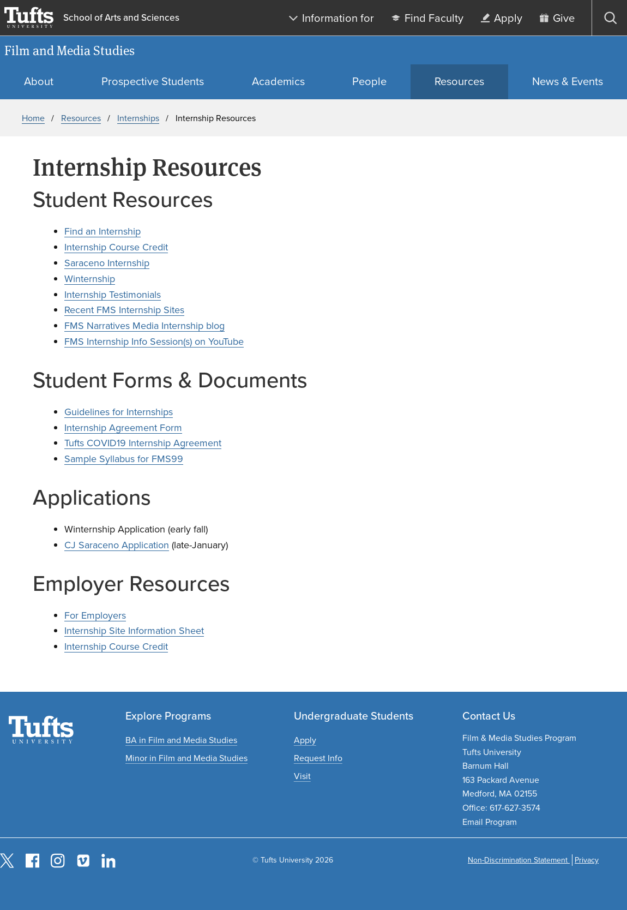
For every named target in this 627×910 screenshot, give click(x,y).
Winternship (89, 279)
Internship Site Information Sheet (134, 631)
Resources (81, 118)
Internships (138, 118)
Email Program (489, 822)
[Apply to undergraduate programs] (305, 740)
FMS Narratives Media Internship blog (144, 326)
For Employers (95, 615)
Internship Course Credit (116, 247)
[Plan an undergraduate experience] (302, 776)
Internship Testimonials (112, 295)
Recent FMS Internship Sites (124, 310)
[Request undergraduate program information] (318, 758)
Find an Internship (102, 231)
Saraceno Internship (106, 263)
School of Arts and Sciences (121, 17)
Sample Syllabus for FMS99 (123, 459)
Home (33, 118)
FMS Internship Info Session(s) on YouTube (154, 341)
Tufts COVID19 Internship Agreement (142, 443)
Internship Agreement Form (123, 428)
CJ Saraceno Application (116, 545)
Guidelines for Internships (118, 412)
